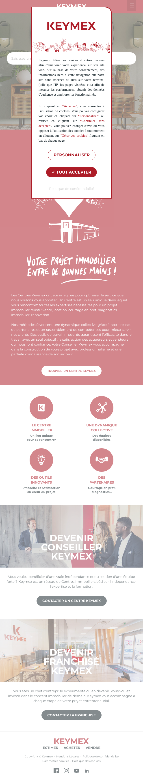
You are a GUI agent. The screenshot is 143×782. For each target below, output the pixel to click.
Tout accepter (71, 172)
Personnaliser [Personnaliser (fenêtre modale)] (72, 155)
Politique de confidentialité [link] (71, 189)
